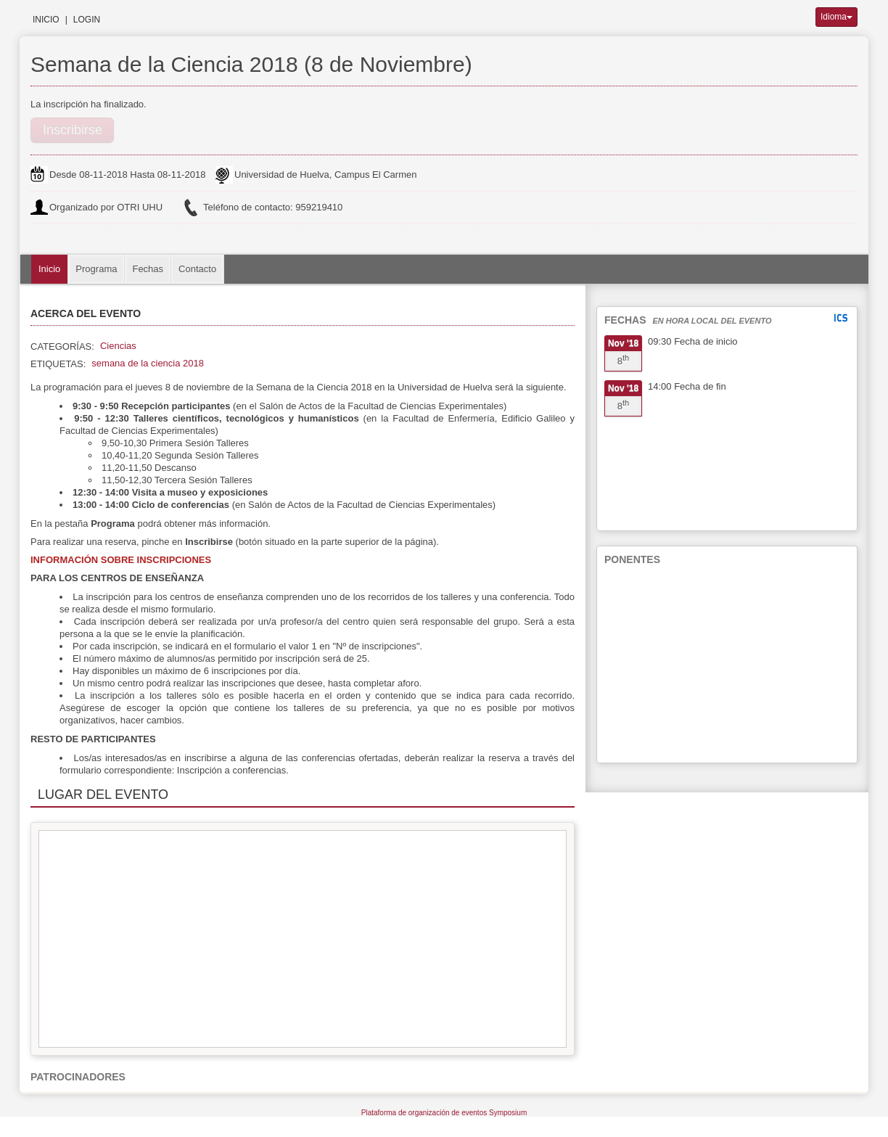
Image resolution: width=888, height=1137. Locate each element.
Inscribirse (72, 130)
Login (86, 20)
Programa (96, 268)
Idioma (836, 17)
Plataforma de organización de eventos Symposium (444, 1113)
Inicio (46, 20)
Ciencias (118, 345)
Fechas (147, 268)
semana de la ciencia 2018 (147, 363)
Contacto (197, 268)
